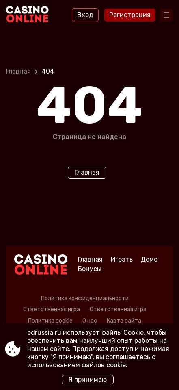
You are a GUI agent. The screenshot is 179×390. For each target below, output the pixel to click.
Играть (122, 259)
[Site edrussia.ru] (28, 15)
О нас (89, 320)
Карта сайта (124, 320)
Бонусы (89, 269)
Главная (18, 71)
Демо (149, 259)
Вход (85, 15)
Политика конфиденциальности (85, 298)
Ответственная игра (51, 309)
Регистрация (130, 15)
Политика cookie (50, 320)
